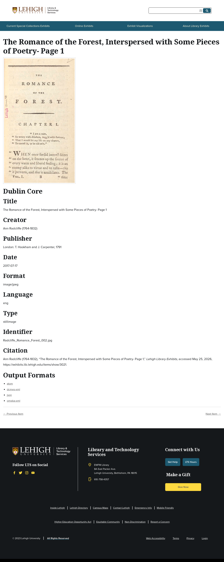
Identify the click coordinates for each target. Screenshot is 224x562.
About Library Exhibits (196, 26)
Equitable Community (108, 522)
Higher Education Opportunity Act (72, 522)
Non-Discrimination (135, 522)
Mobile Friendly (165, 508)
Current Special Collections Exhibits (28, 26)
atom (10, 384)
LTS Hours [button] (191, 462)
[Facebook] (14, 473)
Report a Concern (160, 522)
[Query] (180, 10)
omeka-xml (13, 401)
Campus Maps (100, 508)
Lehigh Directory (79, 508)
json (9, 395)
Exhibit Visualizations (140, 26)
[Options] (201, 10)
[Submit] (207, 10)
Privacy (190, 538)
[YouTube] (33, 473)
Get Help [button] (173, 462)
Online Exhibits (84, 26)
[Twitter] (20, 473)
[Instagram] (27, 473)
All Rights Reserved (58, 538)
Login (205, 538)
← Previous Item (13, 414)
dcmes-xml (13, 389)
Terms (176, 538)
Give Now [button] (183, 487)
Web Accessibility (155, 538)
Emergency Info (143, 508)
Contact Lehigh (121, 508)
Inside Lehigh (57, 508)
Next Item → (213, 414)
